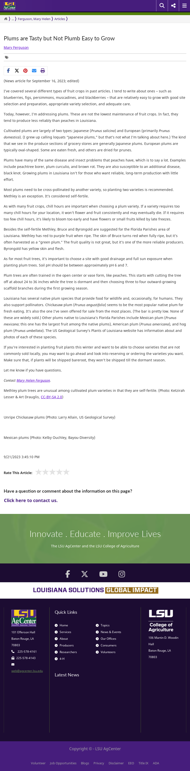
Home (61, 625)
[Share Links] (26, 70)
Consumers (106, 645)
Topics (103, 625)
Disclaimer (116, 763)
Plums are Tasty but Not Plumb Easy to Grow (59, 38)
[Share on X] (17, 70)
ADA (156, 763)
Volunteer (38, 763)
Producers (64, 645)
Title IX (143, 763)
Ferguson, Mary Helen (34, 19)
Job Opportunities (63, 763)
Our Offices (106, 639)
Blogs (85, 763)
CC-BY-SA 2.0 (51, 397)
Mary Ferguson (16, 47)
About (61, 639)
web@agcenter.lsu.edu (27, 671)
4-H (60, 659)
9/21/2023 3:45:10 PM (22, 456)
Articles (59, 19)
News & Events (108, 632)
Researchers (66, 652)
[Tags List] (8, 57)
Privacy (99, 763)
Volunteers (106, 652)
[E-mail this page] (34, 70)
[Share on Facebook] (8, 70)
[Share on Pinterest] (25, 70)
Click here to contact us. (31, 500)
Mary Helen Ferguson (33, 380)
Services (63, 632)
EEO (131, 763)
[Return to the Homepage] (6, 19)
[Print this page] (43, 70)
